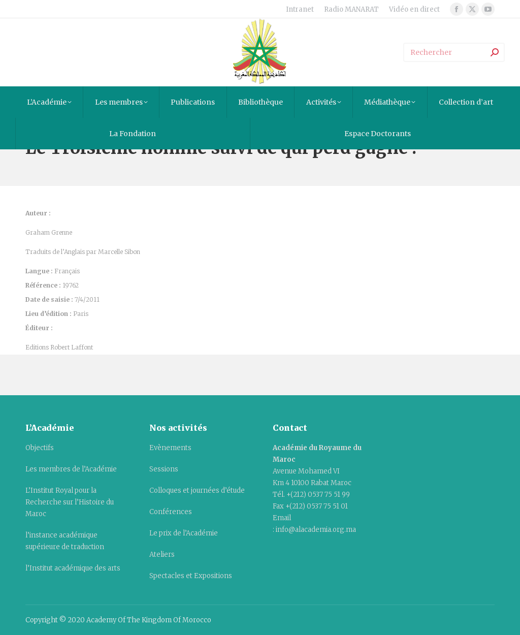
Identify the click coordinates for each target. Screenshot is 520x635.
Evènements (170, 447)
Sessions (163, 469)
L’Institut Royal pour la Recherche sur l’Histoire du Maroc (69, 502)
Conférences (170, 511)
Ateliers (162, 554)
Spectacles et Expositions (190, 576)
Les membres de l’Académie (71, 469)
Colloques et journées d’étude (197, 490)
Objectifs (39, 447)
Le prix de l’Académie (183, 533)
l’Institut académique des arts (72, 568)
